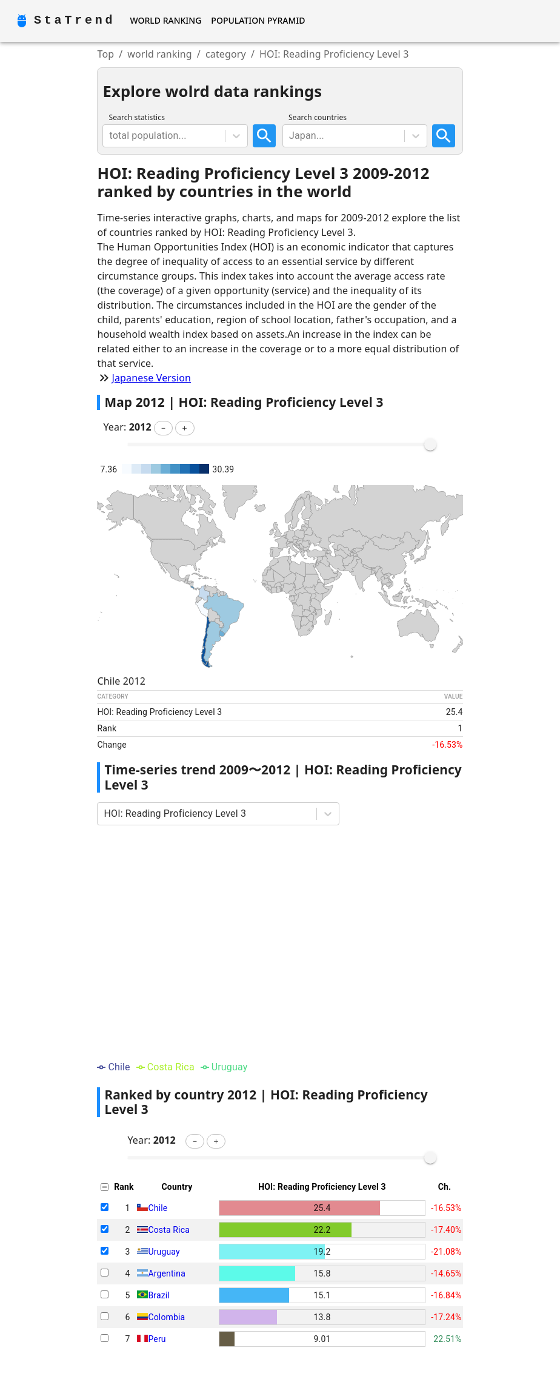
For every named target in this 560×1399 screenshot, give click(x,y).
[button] (163, 428)
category (225, 54)
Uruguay (163, 1251)
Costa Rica (168, 1230)
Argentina (166, 1273)
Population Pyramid (258, 20)
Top (105, 54)
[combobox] (110, 136)
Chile (157, 1208)
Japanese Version (151, 377)
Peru (156, 1339)
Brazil (158, 1295)
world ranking (159, 54)
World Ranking (165, 20)
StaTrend (74, 20)
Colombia (166, 1317)
